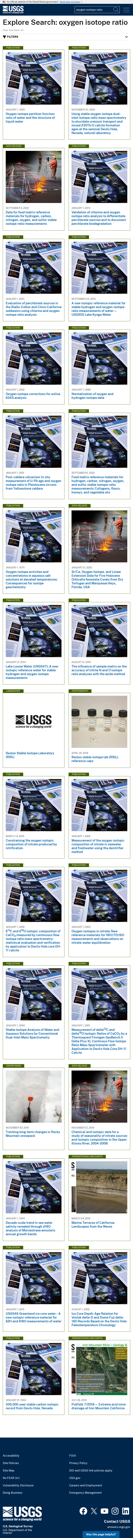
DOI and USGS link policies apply (90, 1470)
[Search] (116, 9)
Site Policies (11, 1463)
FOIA (72, 1455)
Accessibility (11, 1455)
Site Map (8, 1470)
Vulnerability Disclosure (18, 1485)
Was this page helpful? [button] (101, 1534)
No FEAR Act (11, 1478)
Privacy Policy (78, 1463)
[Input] (97, 9)
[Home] (13, 12)
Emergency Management (85, 1492)
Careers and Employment (85, 1485)
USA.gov (74, 1478)
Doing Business (12, 1492)
